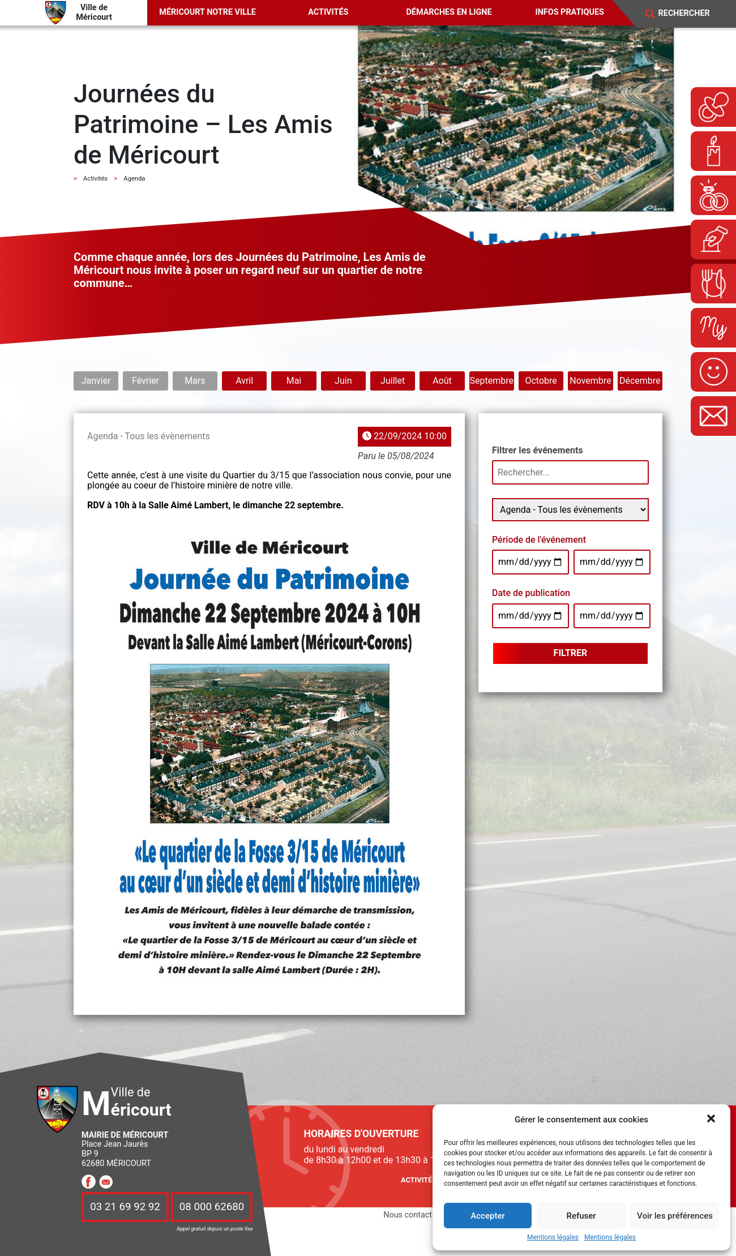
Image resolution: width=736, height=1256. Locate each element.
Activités (328, 12)
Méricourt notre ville (207, 12)
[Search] (691, 13)
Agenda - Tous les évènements (148, 436)
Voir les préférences (675, 1216)
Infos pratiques (570, 12)
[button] (712, 1119)
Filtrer (571, 653)
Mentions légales (553, 1237)
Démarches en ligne (448, 12)
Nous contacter (411, 1215)
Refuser (581, 1216)
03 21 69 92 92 (125, 1207)
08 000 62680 (211, 1207)
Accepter (487, 1216)
